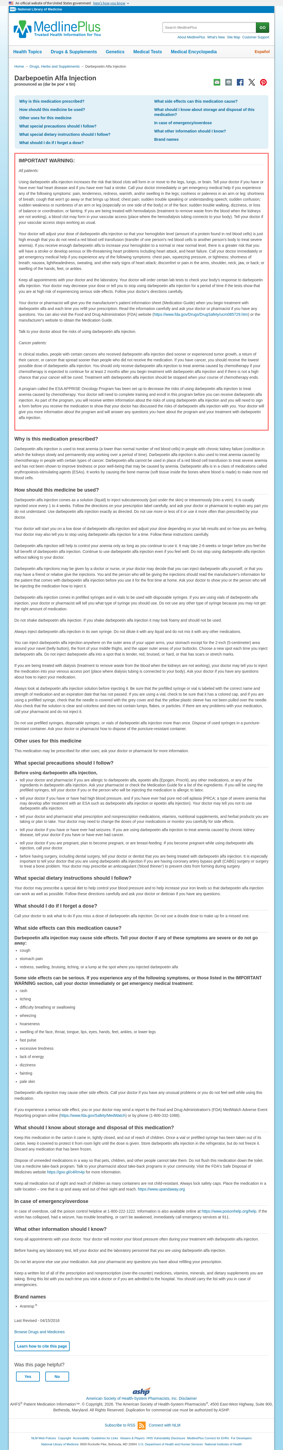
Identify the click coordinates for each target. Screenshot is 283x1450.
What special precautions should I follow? (57, 126)
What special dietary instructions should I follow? (65, 134)
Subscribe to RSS (125, 1426)
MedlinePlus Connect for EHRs (208, 1438)
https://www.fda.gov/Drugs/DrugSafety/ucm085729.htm (201, 314)
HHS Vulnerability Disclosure (165, 1438)
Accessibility (81, 1438)
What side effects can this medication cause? (196, 101)
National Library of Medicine (40, 9)
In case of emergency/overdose (183, 123)
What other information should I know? (190, 131)
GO (263, 27)
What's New (216, 37)
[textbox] (210, 27)
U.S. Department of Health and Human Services (170, 1444)
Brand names (166, 139)
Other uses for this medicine (45, 118)
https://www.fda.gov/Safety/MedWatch (93, 1115)
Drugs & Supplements (74, 51)
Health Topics (27, 51)
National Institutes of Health (223, 1444)
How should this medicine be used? (52, 109)
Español (262, 51)
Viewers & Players (132, 1438)
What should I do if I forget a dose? (51, 143)
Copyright (64, 1438)
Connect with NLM (164, 1425)
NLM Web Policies (43, 1438)
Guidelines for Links (104, 1438)
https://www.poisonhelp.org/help (229, 1211)
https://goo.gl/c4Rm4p (66, 1172)
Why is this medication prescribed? (52, 101)
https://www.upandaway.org (161, 1189)
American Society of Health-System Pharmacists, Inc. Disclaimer (141, 1398)
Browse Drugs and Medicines (39, 1332)
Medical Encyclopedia (194, 51)
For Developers (241, 1438)
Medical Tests (147, 51)
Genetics (115, 51)
